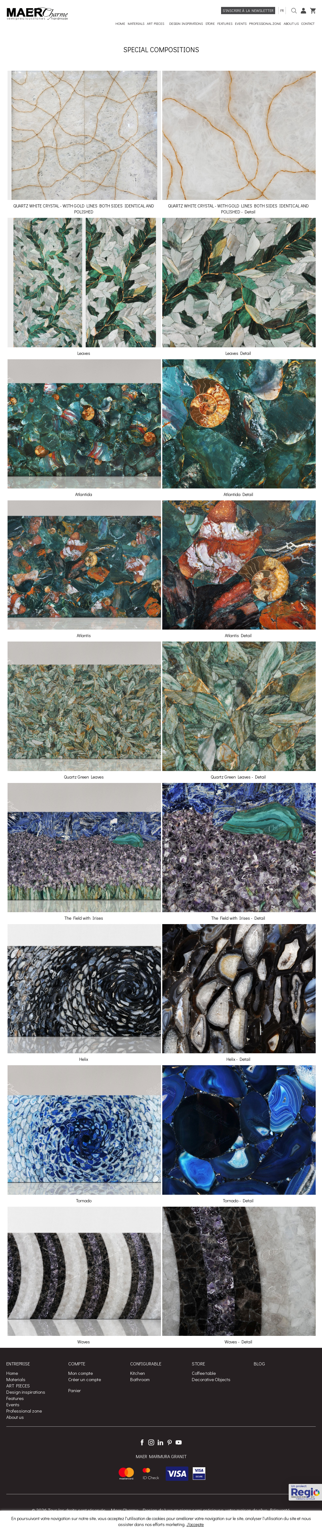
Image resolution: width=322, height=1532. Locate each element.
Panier (74, 1390)
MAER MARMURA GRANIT (161, 1456)
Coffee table (204, 1373)
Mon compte (80, 1373)
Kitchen (137, 1373)
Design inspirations (25, 1392)
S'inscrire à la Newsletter (248, 10)
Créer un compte (84, 1379)
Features (15, 1398)
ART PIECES (18, 1385)
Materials (15, 1379)
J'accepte (195, 1524)
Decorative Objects (211, 1379)
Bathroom (140, 1379)
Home (12, 1373)
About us (15, 1417)
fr (282, 10)
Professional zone (24, 1411)
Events (12, 1404)
